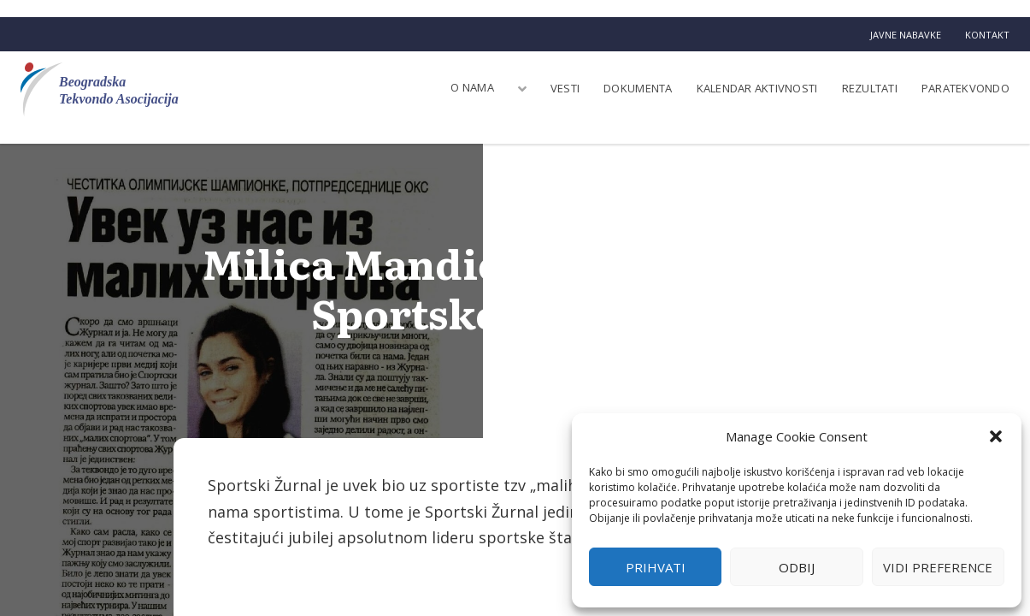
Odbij (797, 567)
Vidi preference (937, 567)
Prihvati (656, 567)
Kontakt (987, 34)
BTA (515, 351)
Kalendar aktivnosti (757, 88)
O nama (472, 87)
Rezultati (870, 88)
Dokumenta (637, 88)
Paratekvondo (965, 88)
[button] (995, 436)
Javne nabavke (905, 34)
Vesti (565, 88)
